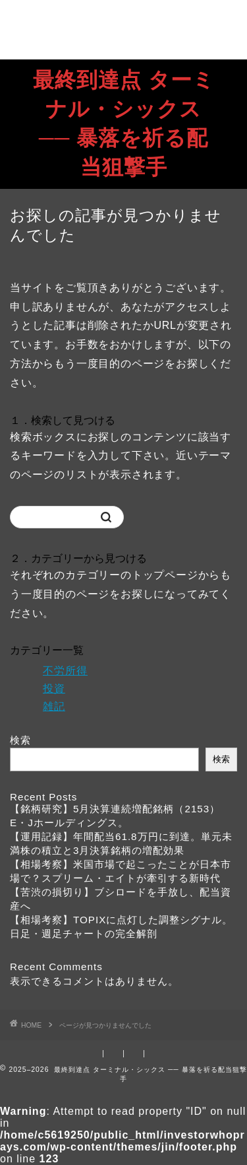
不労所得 (65, 670)
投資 (54, 688)
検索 (20, 740)
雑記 (54, 706)
